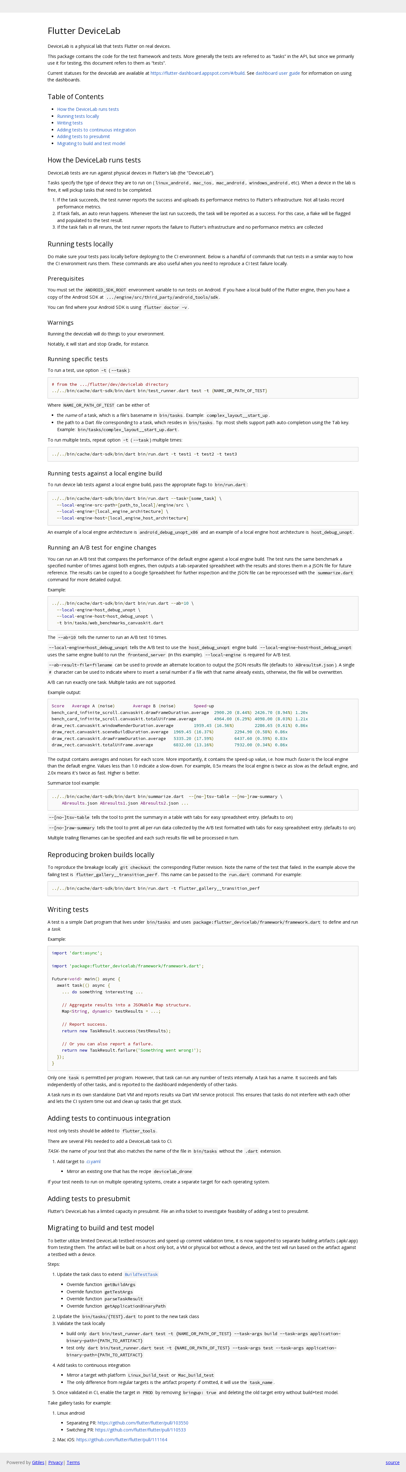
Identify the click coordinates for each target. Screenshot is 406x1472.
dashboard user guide (278, 73)
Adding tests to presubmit (83, 136)
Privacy (55, 1462)
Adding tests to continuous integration (96, 130)
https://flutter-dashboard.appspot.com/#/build (198, 73)
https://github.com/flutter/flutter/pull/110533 (140, 1430)
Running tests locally (78, 116)
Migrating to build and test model (91, 143)
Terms (73, 1462)
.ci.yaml (93, 1161)
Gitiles (38, 1462)
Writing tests (70, 123)
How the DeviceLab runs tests (88, 109)
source (393, 1462)
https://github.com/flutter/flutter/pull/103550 (143, 1423)
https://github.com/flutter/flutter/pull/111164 (121, 1440)
